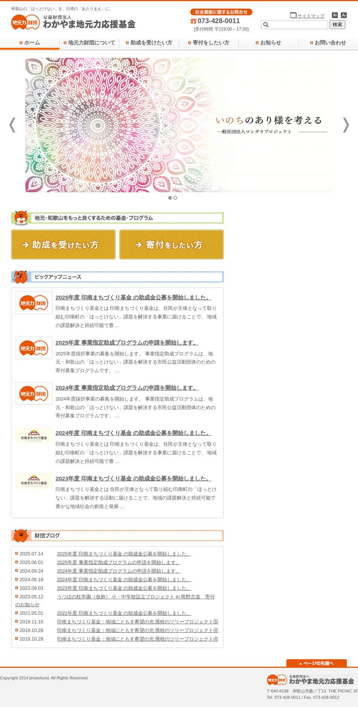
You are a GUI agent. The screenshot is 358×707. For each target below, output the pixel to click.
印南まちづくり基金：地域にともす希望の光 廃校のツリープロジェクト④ (138, 630)
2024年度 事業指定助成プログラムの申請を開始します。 (127, 387)
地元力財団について (91, 43)
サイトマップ (311, 16)
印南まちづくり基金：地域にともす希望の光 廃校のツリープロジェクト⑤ (138, 622)
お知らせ (270, 43)
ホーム (32, 43)
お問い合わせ (330, 43)
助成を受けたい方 (151, 43)
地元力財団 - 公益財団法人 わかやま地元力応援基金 (73, 22)
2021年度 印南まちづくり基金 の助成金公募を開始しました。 (124, 613)
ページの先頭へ (316, 663)
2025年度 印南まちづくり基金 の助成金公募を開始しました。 (133, 297)
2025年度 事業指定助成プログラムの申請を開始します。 (127, 342)
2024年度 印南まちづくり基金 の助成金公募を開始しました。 (133, 433)
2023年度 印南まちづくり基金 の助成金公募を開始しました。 (133, 478)
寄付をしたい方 (211, 43)
